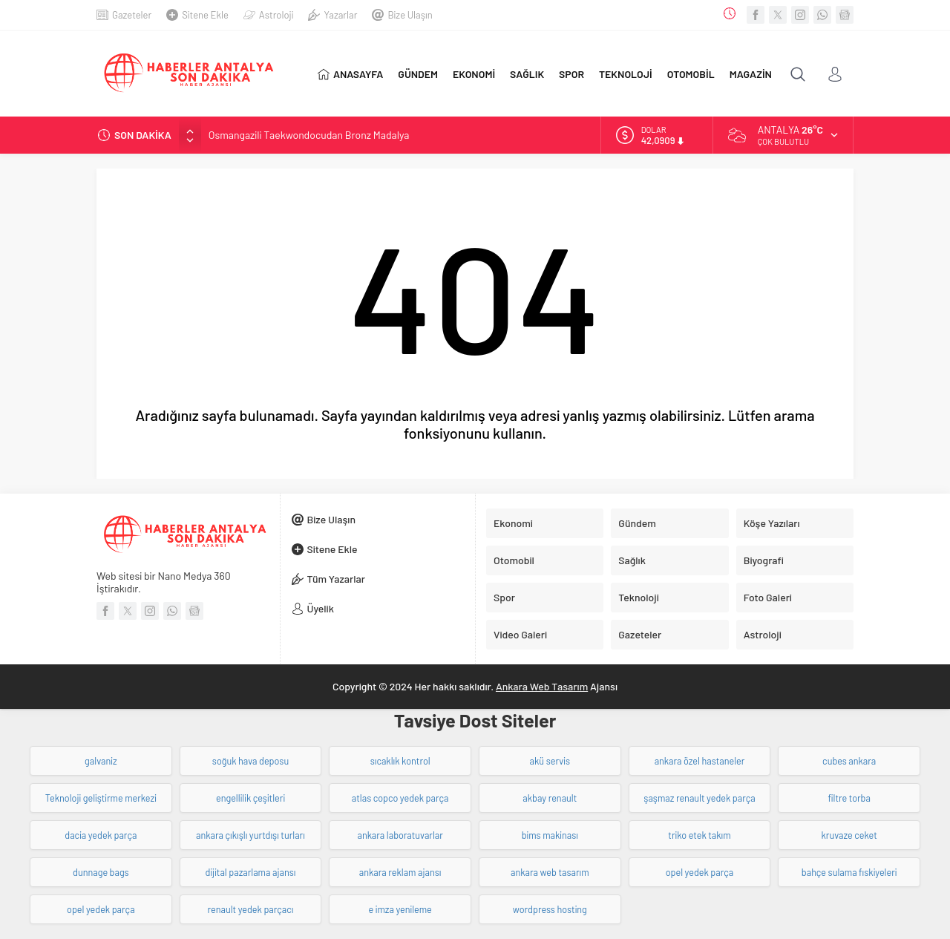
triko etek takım (699, 835)
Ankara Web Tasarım (542, 686)
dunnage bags (101, 872)
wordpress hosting (550, 909)
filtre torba (849, 798)
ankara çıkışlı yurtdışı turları (250, 835)
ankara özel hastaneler (700, 761)
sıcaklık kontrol (400, 761)
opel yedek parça (699, 872)
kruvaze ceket (849, 835)
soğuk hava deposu (250, 761)
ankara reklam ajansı (400, 872)
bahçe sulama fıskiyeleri (849, 872)
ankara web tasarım (550, 872)
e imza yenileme (400, 909)
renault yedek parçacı (250, 909)
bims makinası (550, 835)
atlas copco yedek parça (400, 798)
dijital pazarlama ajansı (251, 872)
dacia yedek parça (101, 835)
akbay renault (549, 798)
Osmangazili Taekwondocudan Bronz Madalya (309, 134)
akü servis (550, 761)
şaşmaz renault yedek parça (699, 798)
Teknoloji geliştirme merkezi (101, 798)
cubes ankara (849, 761)
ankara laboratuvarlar (399, 835)
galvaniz (101, 761)
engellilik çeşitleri (250, 798)
